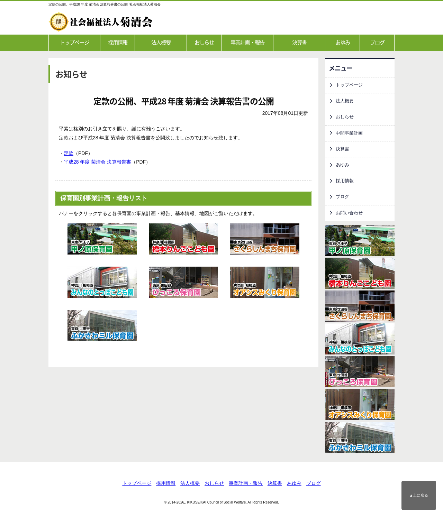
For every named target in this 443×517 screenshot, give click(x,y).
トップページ (74, 42)
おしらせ (204, 42)
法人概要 (161, 42)
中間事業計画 (349, 133)
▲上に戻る (418, 495)
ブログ (377, 42)
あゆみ (342, 42)
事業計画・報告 (247, 42)
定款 (68, 153)
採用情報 (117, 42)
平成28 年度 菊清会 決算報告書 (97, 162)
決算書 (299, 42)
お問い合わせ (349, 213)
